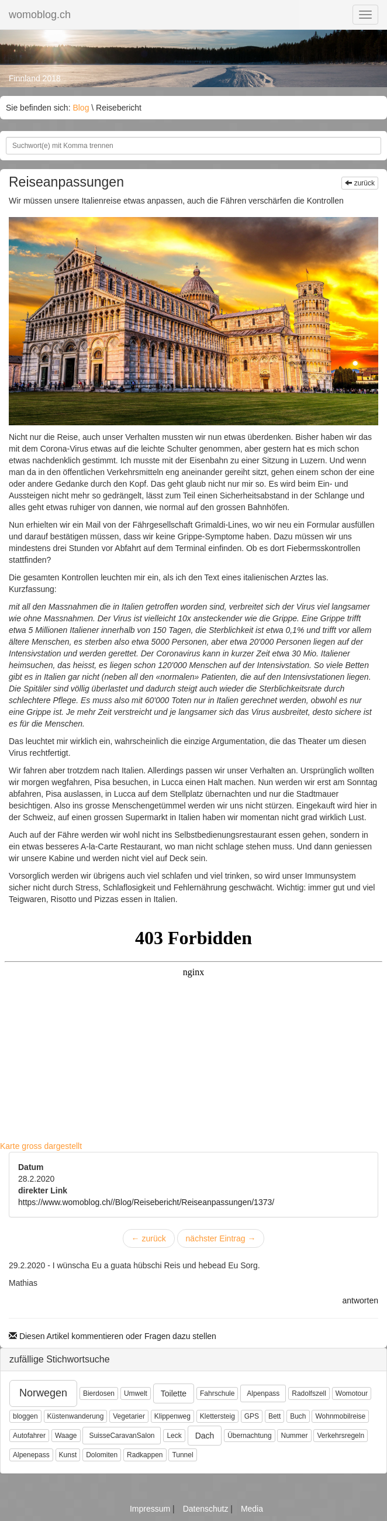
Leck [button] (174, 1435)
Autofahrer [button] (29, 1435)
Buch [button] (298, 1416)
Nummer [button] (294, 1435)
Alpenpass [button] (263, 1393)
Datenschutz (207, 1508)
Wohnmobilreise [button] (340, 1416)
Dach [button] (205, 1435)
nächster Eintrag (221, 1238)
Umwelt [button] (135, 1393)
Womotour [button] (352, 1393)
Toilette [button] (173, 1393)
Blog (80, 107)
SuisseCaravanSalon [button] (121, 1435)
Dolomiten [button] (102, 1455)
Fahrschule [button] (217, 1393)
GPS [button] (251, 1416)
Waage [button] (66, 1435)
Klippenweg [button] (172, 1416)
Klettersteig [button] (217, 1416)
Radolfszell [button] (309, 1393)
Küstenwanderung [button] (75, 1416)
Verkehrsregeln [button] (340, 1435)
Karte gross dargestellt (41, 1146)
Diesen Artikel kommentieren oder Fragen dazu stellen (112, 1336)
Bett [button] (274, 1416)
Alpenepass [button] (31, 1455)
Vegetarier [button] (129, 1416)
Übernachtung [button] (249, 1435)
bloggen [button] (25, 1416)
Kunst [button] (68, 1455)
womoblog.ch (40, 14)
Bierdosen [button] (99, 1393)
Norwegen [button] (43, 1393)
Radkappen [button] (145, 1455)
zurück (360, 183)
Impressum (151, 1508)
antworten (360, 1300)
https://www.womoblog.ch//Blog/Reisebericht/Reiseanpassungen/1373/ (146, 1202)
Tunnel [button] (182, 1455)
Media (252, 1508)
